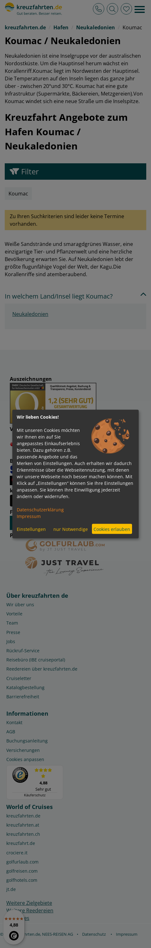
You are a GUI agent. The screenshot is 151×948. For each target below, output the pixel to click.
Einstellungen (31, 529)
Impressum (29, 516)
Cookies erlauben (112, 529)
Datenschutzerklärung (40, 510)
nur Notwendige (70, 529)
